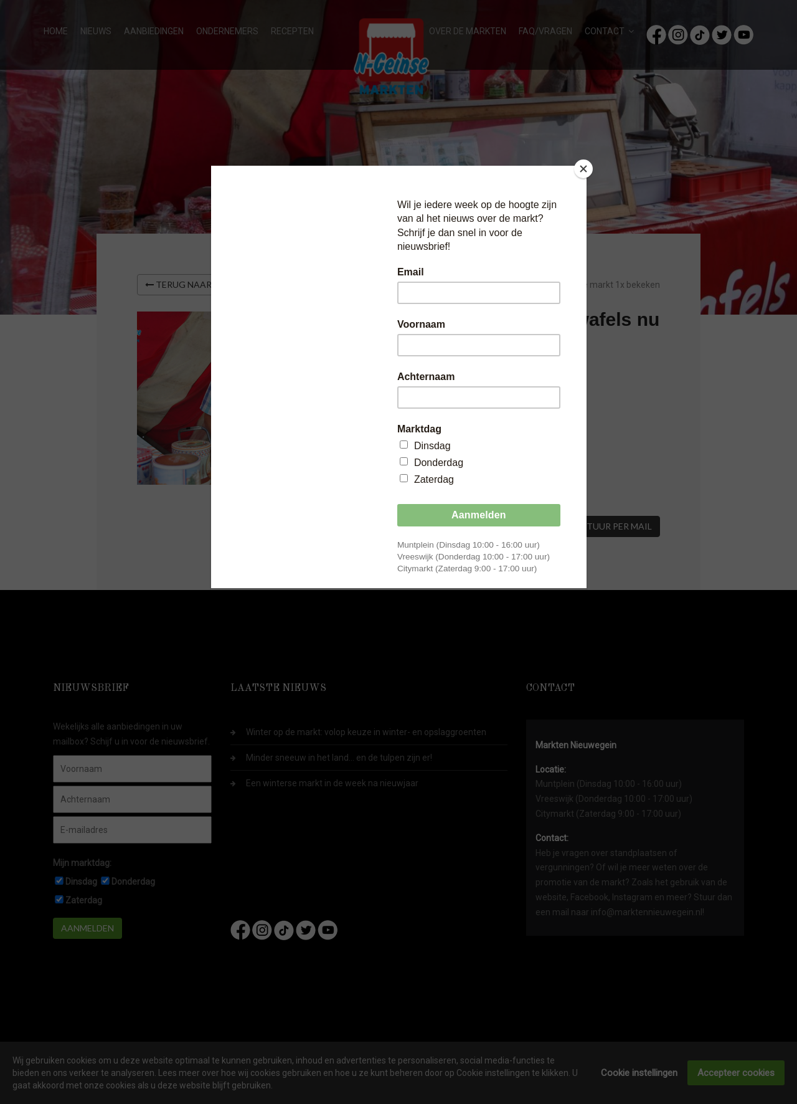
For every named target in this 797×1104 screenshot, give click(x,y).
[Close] (583, 168)
